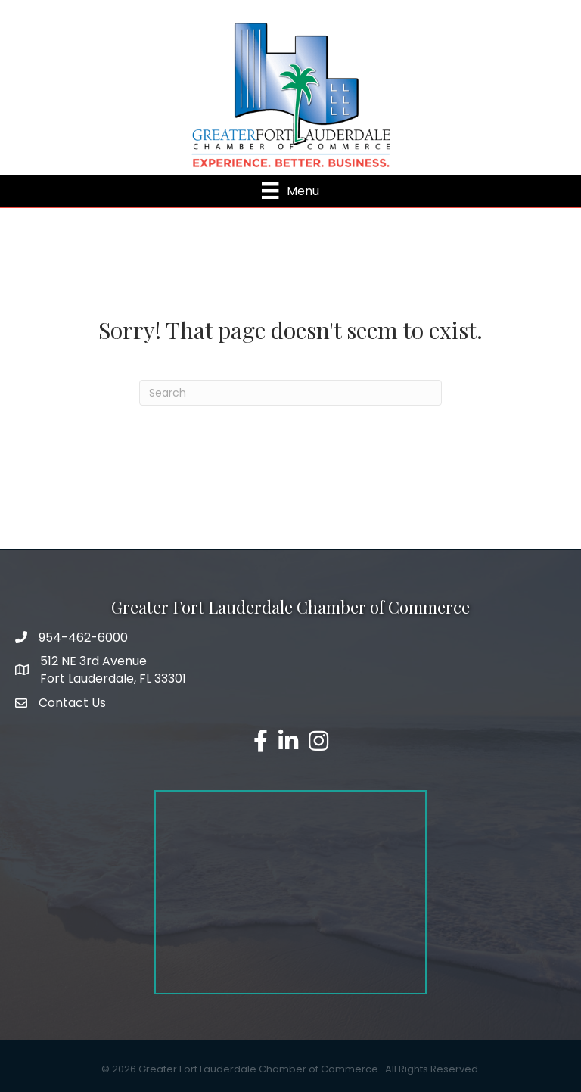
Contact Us (72, 702)
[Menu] (290, 191)
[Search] (290, 393)
